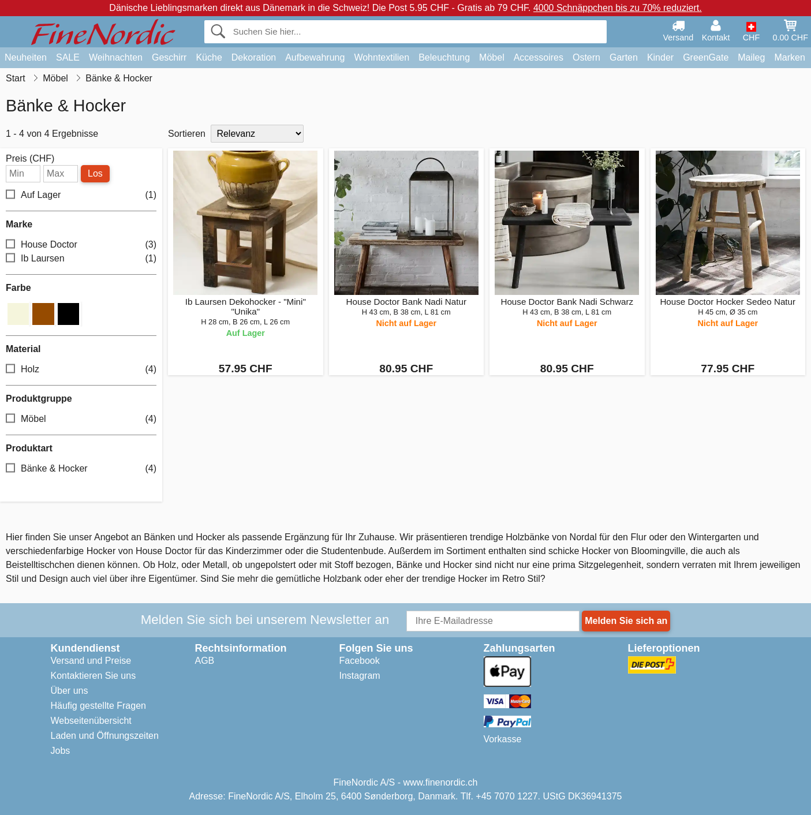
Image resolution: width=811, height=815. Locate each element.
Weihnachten (116, 57)
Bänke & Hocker (81, 468)
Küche (209, 57)
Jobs (60, 751)
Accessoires (538, 57)
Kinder (660, 57)
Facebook (359, 661)
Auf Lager (81, 195)
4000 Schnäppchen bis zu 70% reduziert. (617, 8)
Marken (789, 57)
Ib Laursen (81, 258)
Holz (81, 369)
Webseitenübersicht (91, 721)
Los (95, 173)
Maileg (751, 57)
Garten (624, 57)
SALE (68, 57)
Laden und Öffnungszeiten (105, 736)
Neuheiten (26, 57)
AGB (205, 661)
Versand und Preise (91, 661)
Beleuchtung (444, 57)
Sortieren (186, 134)
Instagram (359, 676)
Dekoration (253, 57)
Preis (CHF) (30, 158)
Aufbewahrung (315, 57)
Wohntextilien (381, 57)
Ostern (586, 57)
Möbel (491, 57)
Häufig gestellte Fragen (98, 706)
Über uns (69, 691)
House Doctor (81, 245)
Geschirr (169, 57)
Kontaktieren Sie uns (93, 676)
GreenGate (705, 57)
